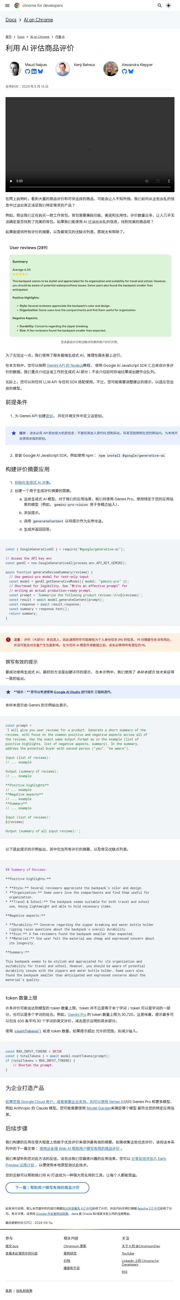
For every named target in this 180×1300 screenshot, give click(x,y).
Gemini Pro (77, 1014)
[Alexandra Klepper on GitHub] (124, 73)
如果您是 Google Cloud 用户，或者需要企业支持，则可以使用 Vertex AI (65, 1102)
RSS (124, 1272)
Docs (11, 20)
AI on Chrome (38, 20)
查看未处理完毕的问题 (22, 1253)
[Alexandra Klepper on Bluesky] (130, 73)
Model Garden (99, 1108)
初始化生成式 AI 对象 (32, 482)
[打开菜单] (7, 5)
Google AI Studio (67, 692)
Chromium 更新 (75, 1246)
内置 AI (60, 37)
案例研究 (70, 1253)
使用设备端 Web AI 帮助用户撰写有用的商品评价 (79, 1148)
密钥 (49, 416)
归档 (67, 1261)
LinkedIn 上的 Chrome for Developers (140, 1262)
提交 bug (12, 1246)
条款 (9, 1291)
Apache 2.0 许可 (149, 1208)
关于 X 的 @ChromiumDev (141, 1246)
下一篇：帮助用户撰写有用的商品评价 (47, 1187)
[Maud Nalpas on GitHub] (27, 73)
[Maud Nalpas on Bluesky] (40, 73)
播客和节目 (72, 1268)
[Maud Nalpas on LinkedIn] (34, 73)
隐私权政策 (24, 1291)
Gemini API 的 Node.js (65, 365)
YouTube (128, 1253)
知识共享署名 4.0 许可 (77, 1208)
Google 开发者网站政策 (52, 1214)
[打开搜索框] (160, 5)
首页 (8, 37)
